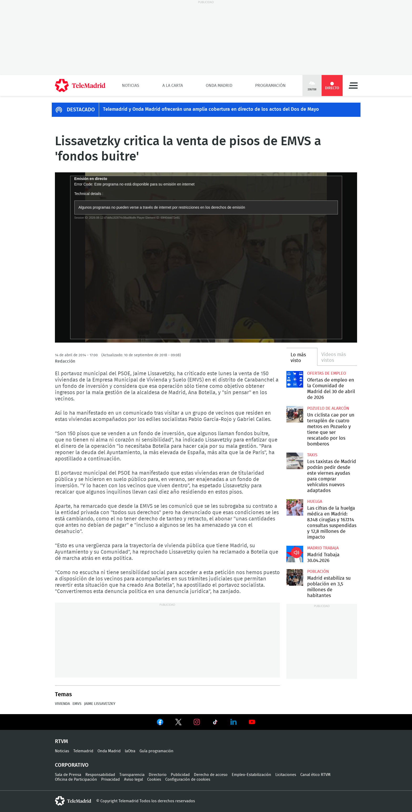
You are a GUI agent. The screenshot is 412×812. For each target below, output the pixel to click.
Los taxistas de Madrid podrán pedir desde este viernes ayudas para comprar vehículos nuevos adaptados (294, 461)
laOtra (130, 751)
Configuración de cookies (187, 779)
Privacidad (110, 779)
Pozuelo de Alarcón (328, 408)
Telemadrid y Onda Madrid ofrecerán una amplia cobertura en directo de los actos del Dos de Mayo (211, 109)
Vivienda (62, 704)
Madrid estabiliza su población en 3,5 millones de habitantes (294, 577)
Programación (270, 85)
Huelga (314, 501)
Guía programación (156, 751)
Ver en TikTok (215, 723)
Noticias (130, 85)
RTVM (61, 741)
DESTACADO (81, 109)
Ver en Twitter (178, 723)
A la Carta (172, 85)
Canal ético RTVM (315, 775)
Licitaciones (285, 775)
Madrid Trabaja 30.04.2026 (294, 554)
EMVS (77, 704)
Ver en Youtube (252, 722)
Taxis (312, 455)
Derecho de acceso (211, 775)
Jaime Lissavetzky (99, 704)
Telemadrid (83, 751)
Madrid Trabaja (323, 548)
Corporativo (72, 765)
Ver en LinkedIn (233, 722)
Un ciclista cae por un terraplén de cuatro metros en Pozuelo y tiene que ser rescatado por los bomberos (294, 414)
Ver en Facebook (160, 723)
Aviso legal (133, 779)
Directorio (158, 775)
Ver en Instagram (197, 722)
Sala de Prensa (68, 775)
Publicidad (180, 775)
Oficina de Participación (76, 779)
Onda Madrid (219, 85)
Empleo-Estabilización (251, 775)
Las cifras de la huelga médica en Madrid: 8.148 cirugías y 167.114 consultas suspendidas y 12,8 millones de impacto (294, 507)
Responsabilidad (100, 775)
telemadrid (73, 801)
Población (318, 571)
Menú (353, 85)
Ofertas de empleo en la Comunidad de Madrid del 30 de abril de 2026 (294, 379)
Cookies (154, 779)
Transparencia (132, 775)
